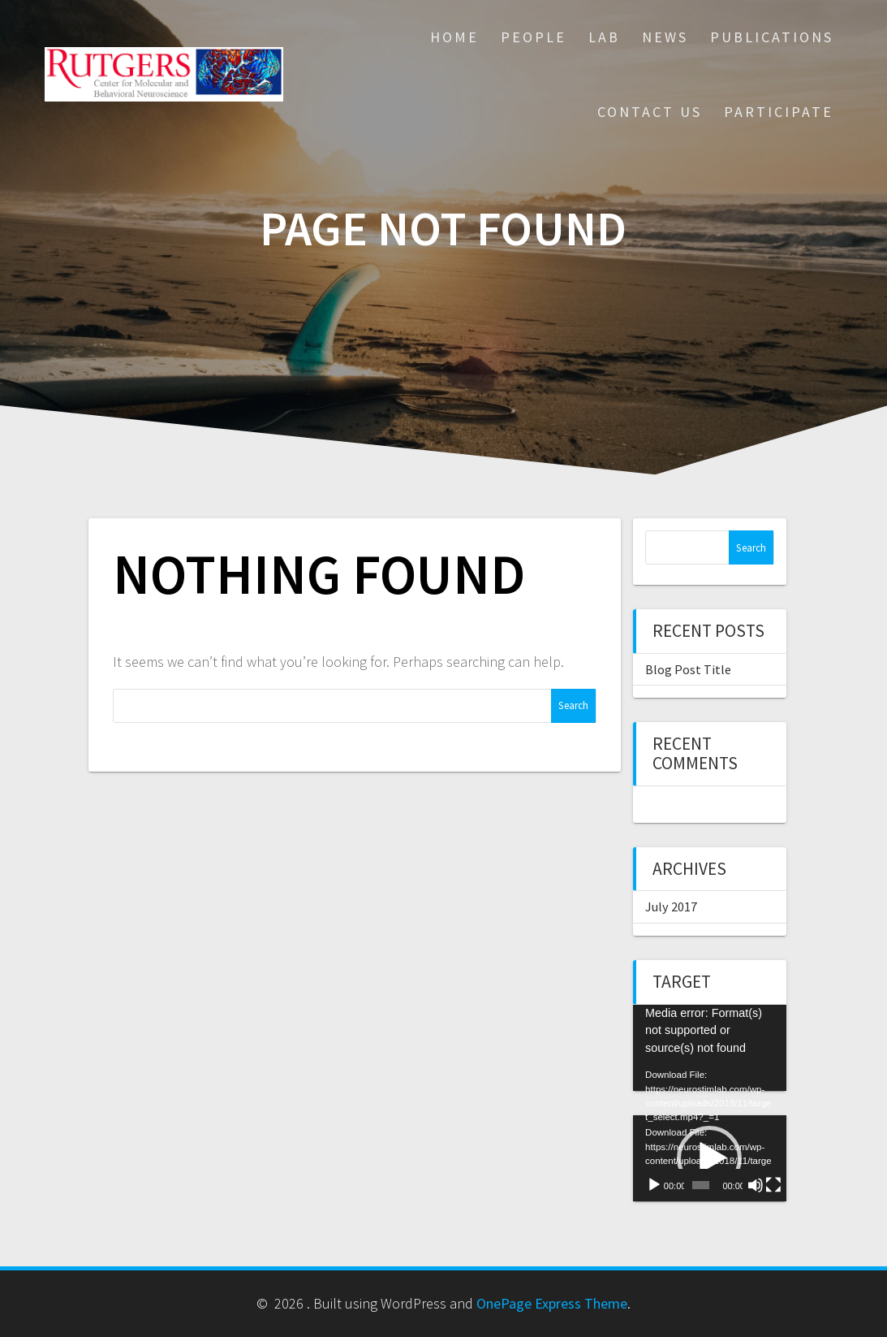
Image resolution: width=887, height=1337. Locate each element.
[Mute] (755, 1185)
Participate (778, 111)
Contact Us (649, 111)
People (533, 37)
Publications (771, 37)
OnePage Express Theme (551, 1303)
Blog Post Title (688, 669)
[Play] (654, 1185)
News (665, 37)
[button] (709, 1158)
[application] (709, 1048)
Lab (604, 37)
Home (454, 37)
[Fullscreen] (773, 1185)
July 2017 (671, 906)
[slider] (701, 1185)
